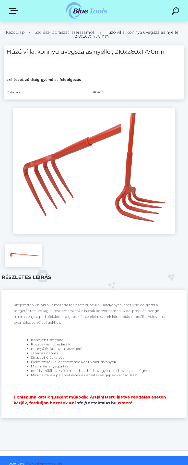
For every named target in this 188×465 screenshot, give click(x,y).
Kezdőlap (15, 32)
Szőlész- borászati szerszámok (65, 32)
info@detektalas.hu (96, 403)
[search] (176, 11)
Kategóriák (14, 11)
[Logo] (87, 10)
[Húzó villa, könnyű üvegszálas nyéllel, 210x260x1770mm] (94, 110)
